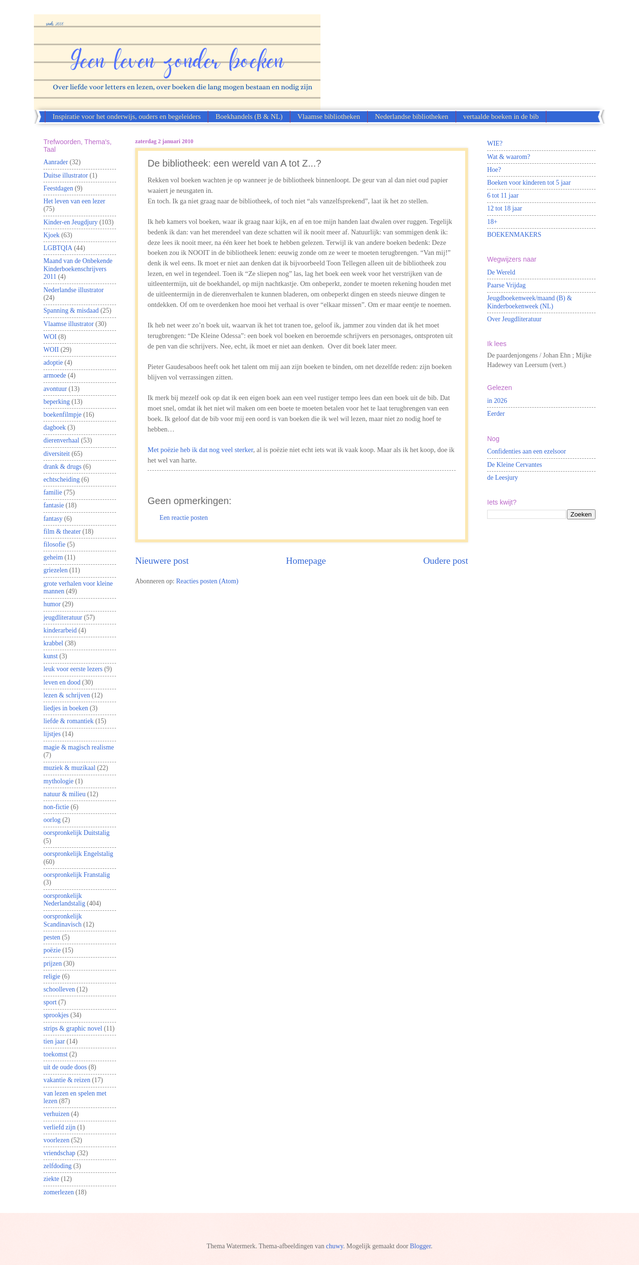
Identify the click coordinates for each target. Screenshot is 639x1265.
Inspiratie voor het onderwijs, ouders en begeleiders (127, 116)
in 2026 (497, 400)
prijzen (52, 963)
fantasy (53, 518)
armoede (54, 375)
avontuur (55, 388)
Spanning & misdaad (71, 310)
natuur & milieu (64, 794)
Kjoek (51, 235)
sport (50, 1002)
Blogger (420, 1246)
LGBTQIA (58, 248)
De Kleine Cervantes (514, 464)
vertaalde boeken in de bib (501, 116)
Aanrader (55, 162)
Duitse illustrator (65, 175)
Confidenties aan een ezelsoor (526, 451)
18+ (492, 221)
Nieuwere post (162, 561)
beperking (56, 401)
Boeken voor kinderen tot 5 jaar (529, 182)
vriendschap (59, 1153)
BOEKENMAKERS (514, 234)
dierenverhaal (61, 440)
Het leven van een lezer (74, 201)
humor (52, 604)
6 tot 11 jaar (503, 195)
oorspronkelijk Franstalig (76, 874)
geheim (53, 557)
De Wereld (501, 272)
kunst (50, 656)
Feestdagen (58, 188)
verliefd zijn (59, 1127)
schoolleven (59, 989)
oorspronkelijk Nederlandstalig (64, 899)
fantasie (53, 505)
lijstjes (52, 734)
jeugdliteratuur (62, 617)
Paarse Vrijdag (506, 285)
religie (51, 976)
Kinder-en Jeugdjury (70, 222)
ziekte (51, 1178)
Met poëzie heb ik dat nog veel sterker (200, 449)
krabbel (53, 643)
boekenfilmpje (62, 414)
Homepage (306, 561)
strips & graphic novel (72, 1028)
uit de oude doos (65, 1067)
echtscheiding (61, 479)
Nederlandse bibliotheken (411, 116)
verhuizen (56, 1113)
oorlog (52, 819)
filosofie (54, 544)
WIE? (494, 143)
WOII (51, 349)
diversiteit (56, 453)
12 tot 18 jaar (504, 208)
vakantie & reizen (66, 1080)
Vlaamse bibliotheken (329, 116)
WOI (50, 336)
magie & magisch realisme (78, 747)
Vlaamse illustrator (68, 323)
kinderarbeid (60, 630)
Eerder (496, 413)
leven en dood (61, 682)
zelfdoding (57, 1166)
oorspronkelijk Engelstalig (78, 853)
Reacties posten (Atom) (207, 581)
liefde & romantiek (68, 721)
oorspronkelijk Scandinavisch (62, 920)
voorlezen (56, 1140)
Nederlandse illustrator (73, 290)
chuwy (334, 1246)
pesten (51, 937)
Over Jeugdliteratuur (514, 319)
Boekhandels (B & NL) (248, 116)
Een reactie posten (184, 517)
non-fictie (56, 807)
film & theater (62, 531)
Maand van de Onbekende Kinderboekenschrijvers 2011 (77, 268)
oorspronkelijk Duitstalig (76, 832)
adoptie (53, 362)
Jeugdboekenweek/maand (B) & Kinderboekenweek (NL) (529, 302)
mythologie (58, 781)
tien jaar (54, 1041)
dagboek (54, 427)
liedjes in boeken (65, 708)
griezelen (55, 570)
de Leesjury (502, 477)
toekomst (55, 1054)
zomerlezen (58, 1192)
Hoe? (494, 169)
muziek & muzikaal (69, 767)
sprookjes (56, 1015)
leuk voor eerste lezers (73, 669)
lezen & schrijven (66, 695)
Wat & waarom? (508, 156)
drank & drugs (62, 466)
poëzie (52, 950)
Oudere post (445, 561)
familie (52, 492)
